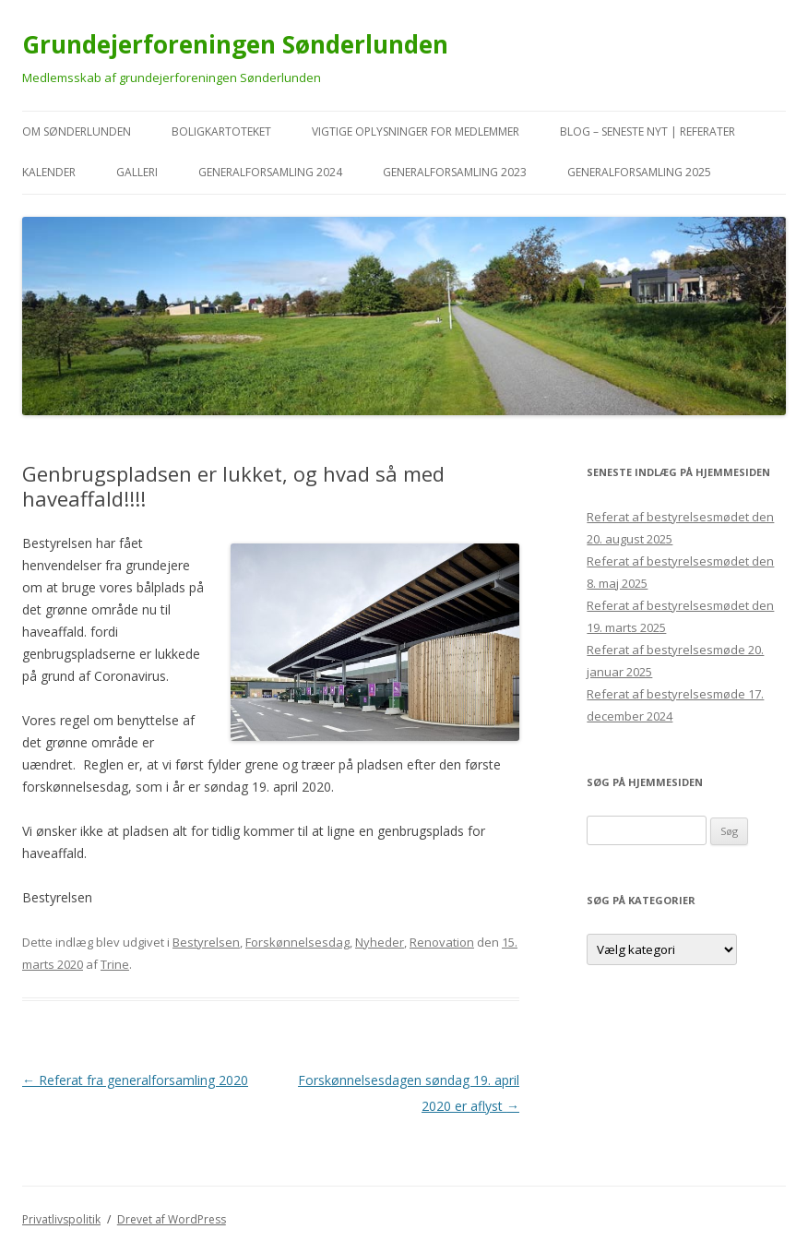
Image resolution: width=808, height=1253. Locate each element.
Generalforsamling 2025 (639, 172)
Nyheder (379, 942)
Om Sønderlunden (76, 131)
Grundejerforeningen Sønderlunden (235, 44)
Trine (115, 964)
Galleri (137, 172)
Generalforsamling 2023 (455, 172)
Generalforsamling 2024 (270, 172)
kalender (49, 172)
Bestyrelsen (206, 942)
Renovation (442, 942)
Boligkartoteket (221, 131)
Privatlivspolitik (61, 1219)
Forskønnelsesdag (297, 942)
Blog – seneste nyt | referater (647, 131)
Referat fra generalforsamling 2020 (135, 1080)
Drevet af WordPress (171, 1219)
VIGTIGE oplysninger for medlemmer (415, 131)
